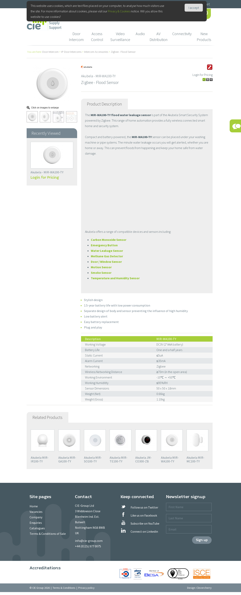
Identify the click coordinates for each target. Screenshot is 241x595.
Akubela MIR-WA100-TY (170, 459)
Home (34, 506)
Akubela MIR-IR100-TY (40, 459)
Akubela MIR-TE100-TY (118, 459)
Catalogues (37, 528)
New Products (204, 36)
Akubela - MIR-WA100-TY (47, 172)
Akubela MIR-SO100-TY (93, 459)
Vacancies (36, 512)
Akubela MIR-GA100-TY (67, 459)
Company (36, 517)
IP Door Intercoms (71, 52)
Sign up (202, 540)
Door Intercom (76, 36)
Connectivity (182, 33)
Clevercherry (204, 588)
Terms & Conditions (64, 588)
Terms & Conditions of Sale (48, 534)
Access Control (97, 36)
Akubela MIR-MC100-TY (195, 459)
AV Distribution (159, 36)
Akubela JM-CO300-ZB (143, 459)
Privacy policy (86, 588)
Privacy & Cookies (119, 11)
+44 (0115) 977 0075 (88, 546)
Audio (140, 33)
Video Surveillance (120, 36)
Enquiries (36, 523)
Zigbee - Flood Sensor (123, 52)
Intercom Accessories (96, 52)
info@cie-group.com (89, 541)
